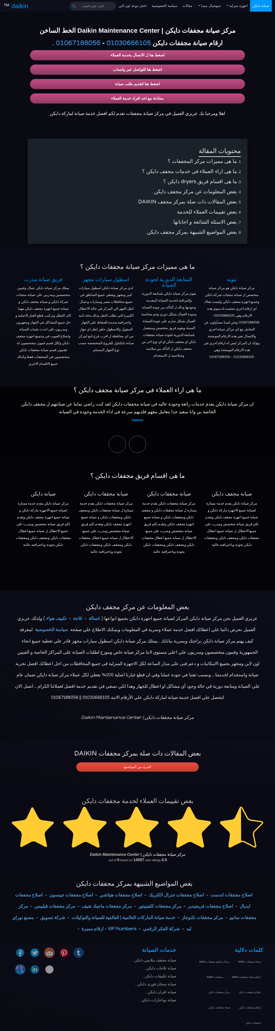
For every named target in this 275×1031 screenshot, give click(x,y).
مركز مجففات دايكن (219, 992)
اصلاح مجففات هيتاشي (120, 895)
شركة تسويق (52, 917)
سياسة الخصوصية (164, 6)
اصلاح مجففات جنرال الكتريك (176, 895)
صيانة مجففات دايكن (106, 494)
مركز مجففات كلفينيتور (159, 906)
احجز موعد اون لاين (133, 6)
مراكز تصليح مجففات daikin (214, 961)
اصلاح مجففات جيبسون (71, 895)
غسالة (94, 618)
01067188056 (78, 43)
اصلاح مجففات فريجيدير (210, 906)
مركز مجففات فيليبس (54, 906)
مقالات (187, 6)
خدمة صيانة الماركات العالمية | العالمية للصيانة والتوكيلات (123, 917)
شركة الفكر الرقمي (161, 928)
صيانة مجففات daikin (249, 961)
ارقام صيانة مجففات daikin (246, 976)
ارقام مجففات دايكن (250, 1007)
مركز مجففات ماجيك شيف (107, 906)
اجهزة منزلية (238, 6)
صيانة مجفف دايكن (232, 494)
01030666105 (128, 43)
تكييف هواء (56, 618)
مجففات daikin (215, 976)
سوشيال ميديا (210, 6)
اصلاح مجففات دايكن (250, 992)
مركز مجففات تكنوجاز (202, 917)
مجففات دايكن (253, 1022)
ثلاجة (77, 618)
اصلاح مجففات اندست (231, 895)
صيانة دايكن (261, 6)
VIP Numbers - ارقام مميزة (109, 928)
